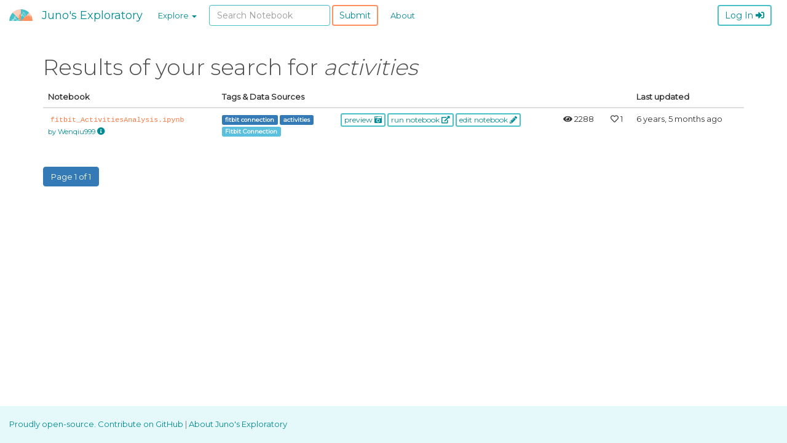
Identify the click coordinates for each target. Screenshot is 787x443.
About (402, 15)
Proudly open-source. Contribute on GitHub (97, 424)
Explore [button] (177, 15)
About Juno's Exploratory (238, 424)
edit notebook (488, 119)
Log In (744, 15)
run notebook (420, 119)
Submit (355, 15)
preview (363, 119)
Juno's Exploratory (92, 15)
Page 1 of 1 (71, 177)
